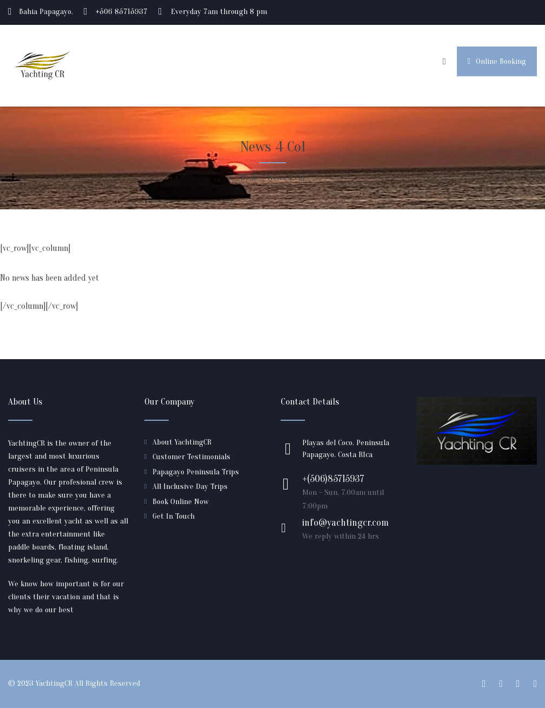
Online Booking (497, 61)
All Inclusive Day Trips (190, 486)
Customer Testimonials (191, 456)
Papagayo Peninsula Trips (195, 472)
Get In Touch (173, 516)
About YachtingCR (181, 442)
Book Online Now (180, 501)
